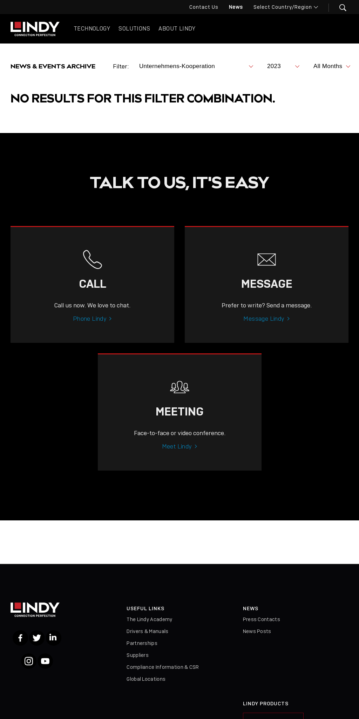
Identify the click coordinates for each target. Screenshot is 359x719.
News (236, 7)
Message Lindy (263, 329)
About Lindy (176, 28)
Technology (92, 28)
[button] (338, 8)
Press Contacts (261, 619)
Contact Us (203, 7)
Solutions (134, 28)
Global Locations (146, 679)
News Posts (257, 631)
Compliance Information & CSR (163, 667)
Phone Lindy (90, 329)
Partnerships (142, 643)
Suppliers (138, 655)
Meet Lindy (177, 456)
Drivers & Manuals (147, 631)
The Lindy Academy (149, 619)
